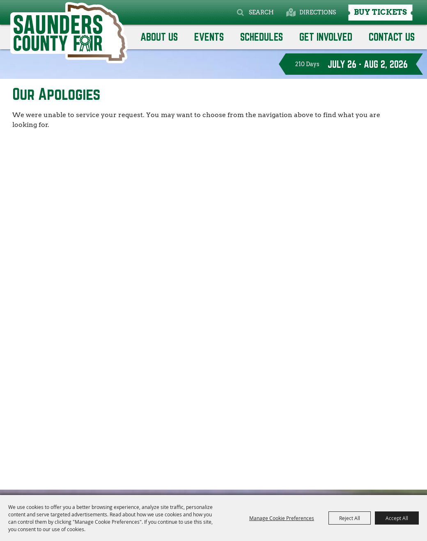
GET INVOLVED (325, 37)
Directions (317, 12)
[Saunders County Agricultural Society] (69, 32)
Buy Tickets (380, 12)
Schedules (261, 37)
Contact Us (392, 37)
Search (261, 12)
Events (209, 37)
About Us (159, 37)
